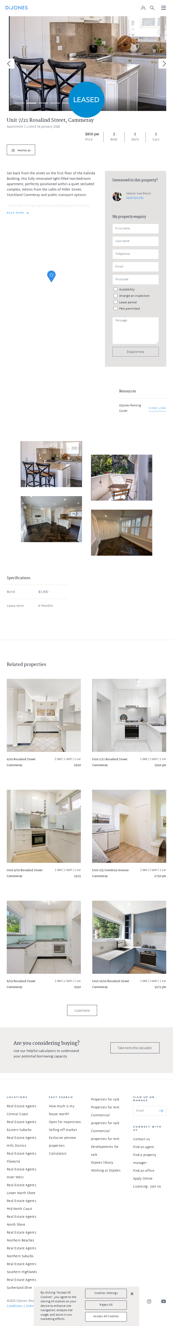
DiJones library (102, 1163)
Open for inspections (65, 1122)
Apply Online (143, 1179)
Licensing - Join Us (147, 1187)
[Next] (163, 64)
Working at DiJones (106, 1171)
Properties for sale (105, 1100)
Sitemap (32, 1306)
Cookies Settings (106, 1293)
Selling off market (63, 1130)
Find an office (143, 1171)
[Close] (132, 1294)
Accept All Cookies (106, 1316)
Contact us (141, 1139)
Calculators (57, 1154)
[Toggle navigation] (163, 8)
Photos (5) (23, 151)
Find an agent (143, 1147)
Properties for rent (105, 1107)
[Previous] (9, 64)
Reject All (106, 1305)
